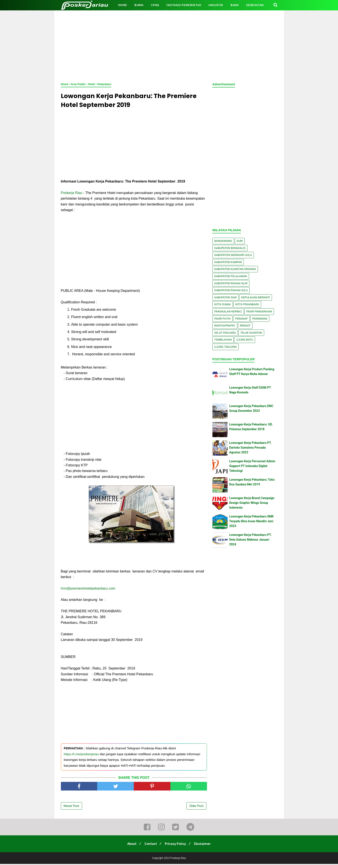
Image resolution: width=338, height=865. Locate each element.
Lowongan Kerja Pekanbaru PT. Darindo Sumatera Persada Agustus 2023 (250, 447)
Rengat (245, 325)
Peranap (241, 318)
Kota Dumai (222, 304)
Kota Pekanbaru (247, 304)
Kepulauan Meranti (255, 297)
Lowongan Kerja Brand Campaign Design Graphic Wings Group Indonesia (252, 502)
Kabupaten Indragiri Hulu (233, 255)
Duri (240, 241)
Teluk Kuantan (251, 332)
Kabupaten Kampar (228, 262)
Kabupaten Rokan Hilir (230, 283)
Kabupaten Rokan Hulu (231, 290)
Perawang (259, 318)
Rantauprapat (224, 325)
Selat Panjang (225, 332)
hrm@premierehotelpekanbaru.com (88, 589)
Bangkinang (223, 241)
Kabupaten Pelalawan (230, 276)
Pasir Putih (222, 318)
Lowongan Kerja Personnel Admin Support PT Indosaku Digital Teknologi (252, 466)
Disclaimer (204, 845)
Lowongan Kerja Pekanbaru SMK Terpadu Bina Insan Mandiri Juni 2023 (251, 521)
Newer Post (71, 807)
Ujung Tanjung (225, 346)
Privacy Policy (176, 845)
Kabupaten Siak (225, 297)
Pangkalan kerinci (228, 311)
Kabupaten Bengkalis (230, 248)
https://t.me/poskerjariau (81, 755)
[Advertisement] (169, 45)
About (129, 845)
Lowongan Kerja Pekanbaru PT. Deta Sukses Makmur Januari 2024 (250, 539)
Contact (150, 845)
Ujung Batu (244, 339)
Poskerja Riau (71, 194)
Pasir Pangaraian (259, 311)
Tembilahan (223, 339)
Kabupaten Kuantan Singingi (235, 269)
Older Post (196, 807)
